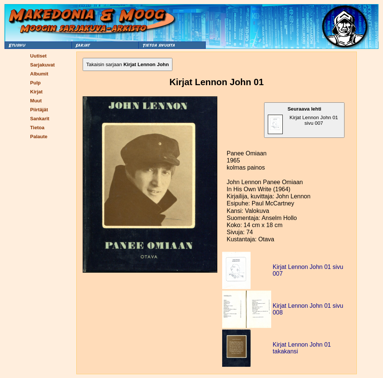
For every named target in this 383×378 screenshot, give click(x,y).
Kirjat (36, 91)
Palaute (39, 136)
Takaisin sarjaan (127, 64)
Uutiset (38, 56)
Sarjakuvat (42, 65)
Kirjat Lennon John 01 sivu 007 (303, 120)
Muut (36, 100)
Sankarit (39, 118)
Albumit (39, 74)
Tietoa (37, 127)
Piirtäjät (39, 109)
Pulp (35, 83)
